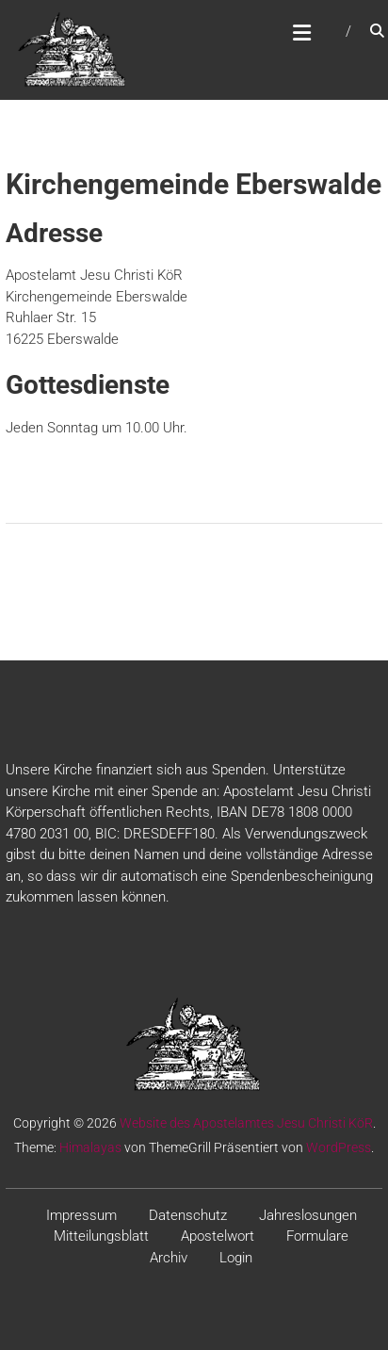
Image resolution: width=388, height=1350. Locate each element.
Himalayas (90, 1147)
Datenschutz (188, 1215)
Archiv (168, 1257)
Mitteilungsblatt (101, 1236)
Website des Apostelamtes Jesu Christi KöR (246, 1122)
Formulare (317, 1236)
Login (235, 1257)
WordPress (338, 1147)
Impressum (81, 1215)
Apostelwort (217, 1236)
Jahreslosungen (308, 1215)
